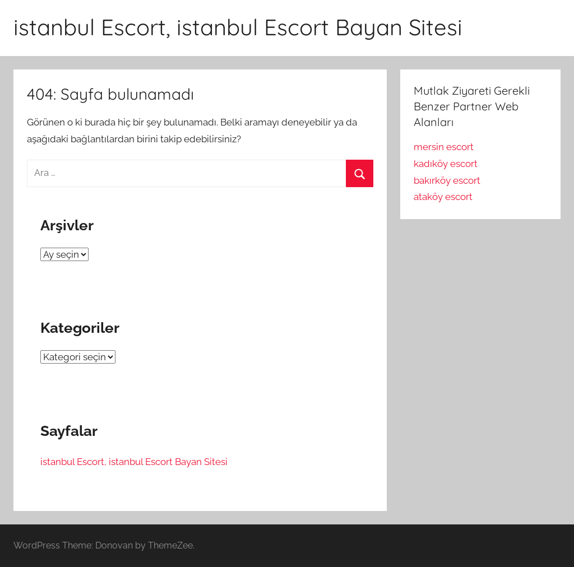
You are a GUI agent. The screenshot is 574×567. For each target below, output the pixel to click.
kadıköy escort (446, 163)
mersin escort (444, 146)
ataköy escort (443, 196)
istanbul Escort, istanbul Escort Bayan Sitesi (237, 27)
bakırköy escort (447, 180)
